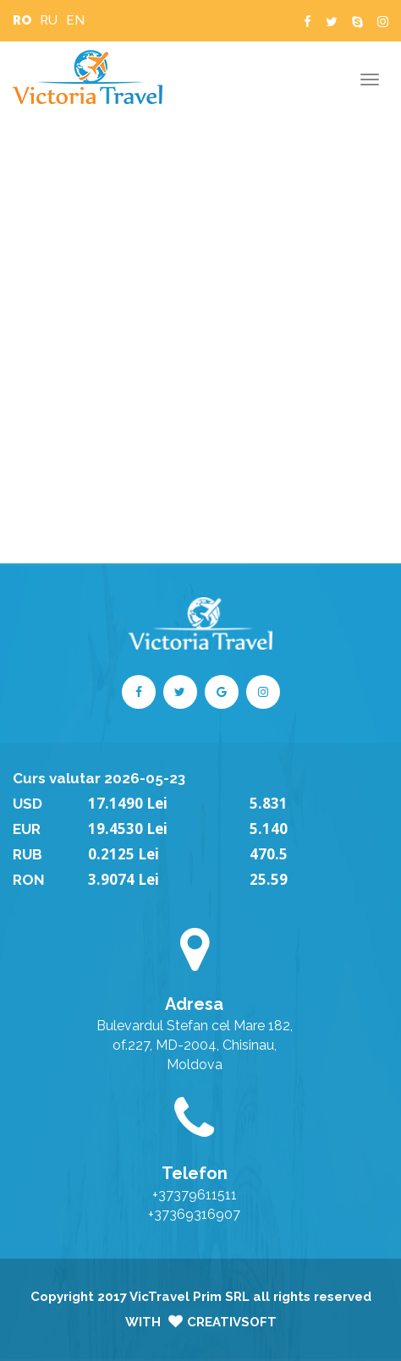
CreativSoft (232, 1322)
